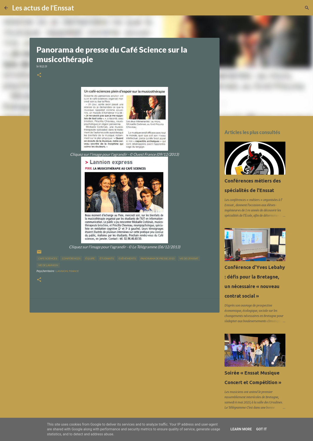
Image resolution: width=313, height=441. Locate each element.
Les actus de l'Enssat (43, 7)
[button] (39, 75)
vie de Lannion (48, 265)
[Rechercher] (80, 8)
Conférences (71, 258)
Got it (261, 429)
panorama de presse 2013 (158, 258)
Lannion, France (67, 271)
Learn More (241, 429)
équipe (90, 258)
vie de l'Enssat (189, 258)
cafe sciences (47, 258)
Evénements (127, 258)
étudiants (107, 258)
